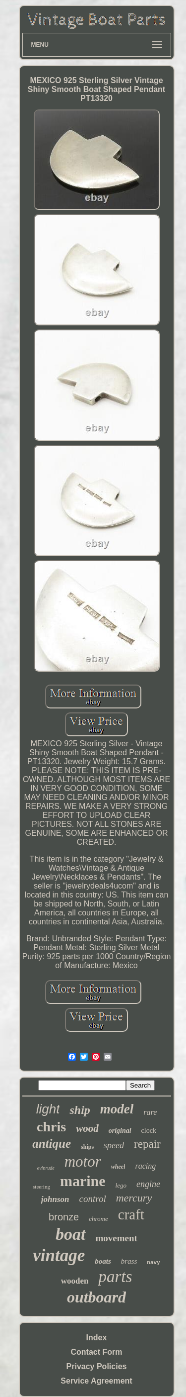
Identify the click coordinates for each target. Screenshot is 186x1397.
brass (129, 1261)
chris (51, 1126)
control (92, 1199)
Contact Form (97, 1352)
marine (83, 1181)
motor (82, 1161)
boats (103, 1261)
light (48, 1108)
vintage (59, 1255)
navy (153, 1263)
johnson (55, 1199)
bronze (64, 1216)
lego (121, 1185)
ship (79, 1109)
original (120, 1130)
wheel (118, 1166)
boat (70, 1234)
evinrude (46, 1168)
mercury (134, 1198)
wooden (75, 1281)
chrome (98, 1218)
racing (145, 1166)
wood (87, 1128)
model (117, 1108)
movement (116, 1238)
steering (41, 1187)
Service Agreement (96, 1381)
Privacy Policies (96, 1366)
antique (51, 1143)
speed (114, 1145)
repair (147, 1144)
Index (96, 1337)
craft (131, 1214)
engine (148, 1184)
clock (148, 1130)
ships (87, 1146)
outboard (96, 1297)
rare (150, 1112)
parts (115, 1277)
